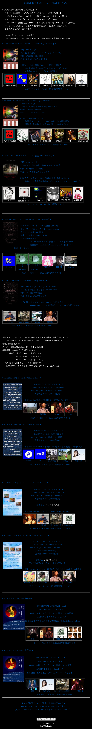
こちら (55, 366)
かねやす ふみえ (53, 505)
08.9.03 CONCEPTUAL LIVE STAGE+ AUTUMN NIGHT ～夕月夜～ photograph (38, 38)
